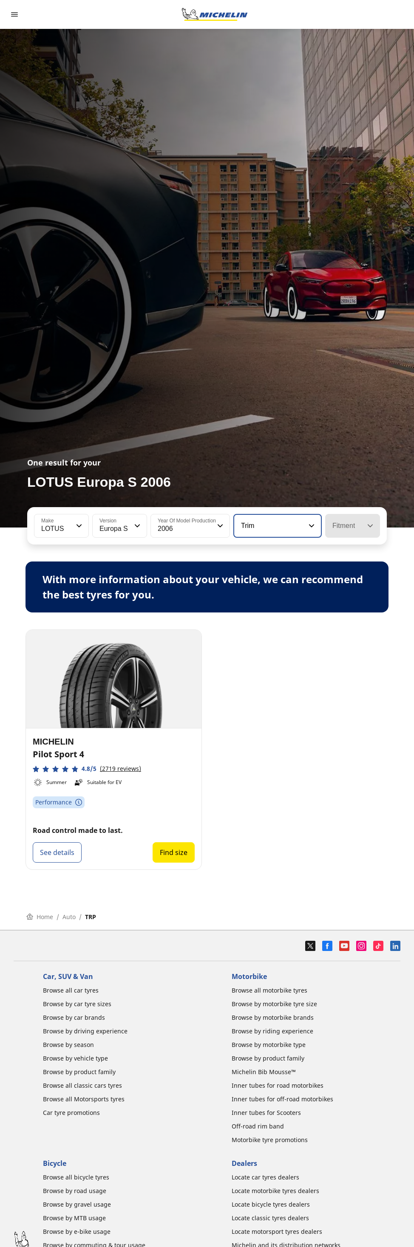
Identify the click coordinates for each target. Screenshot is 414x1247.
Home (39, 917)
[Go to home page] (215, 14)
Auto (69, 917)
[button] (78, 525)
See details (57, 852)
